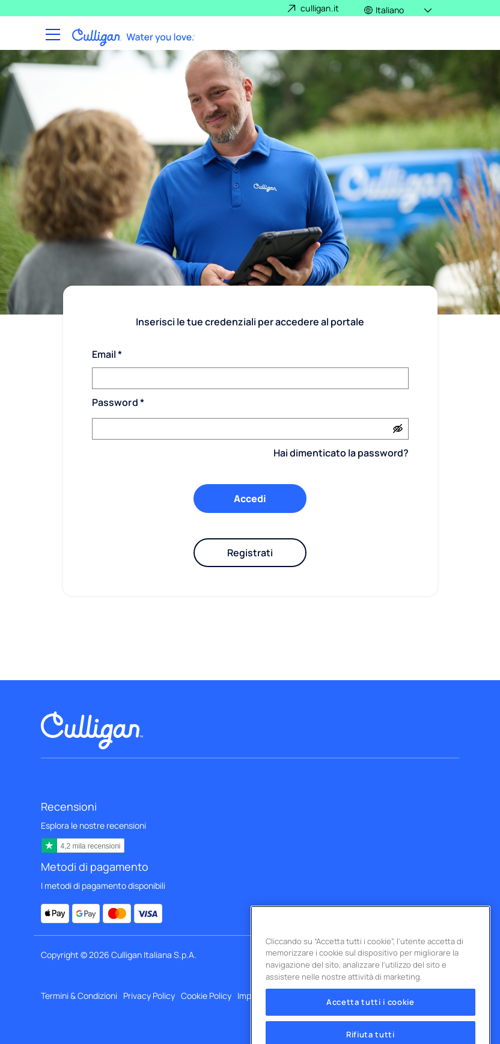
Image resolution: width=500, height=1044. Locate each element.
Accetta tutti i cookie (370, 1014)
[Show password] (398, 429)
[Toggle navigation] (51, 35)
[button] (399, 8)
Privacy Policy (149, 995)
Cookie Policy (206, 995)
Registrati (250, 552)
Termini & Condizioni (79, 995)
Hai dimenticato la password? (341, 452)
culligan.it (319, 8)
